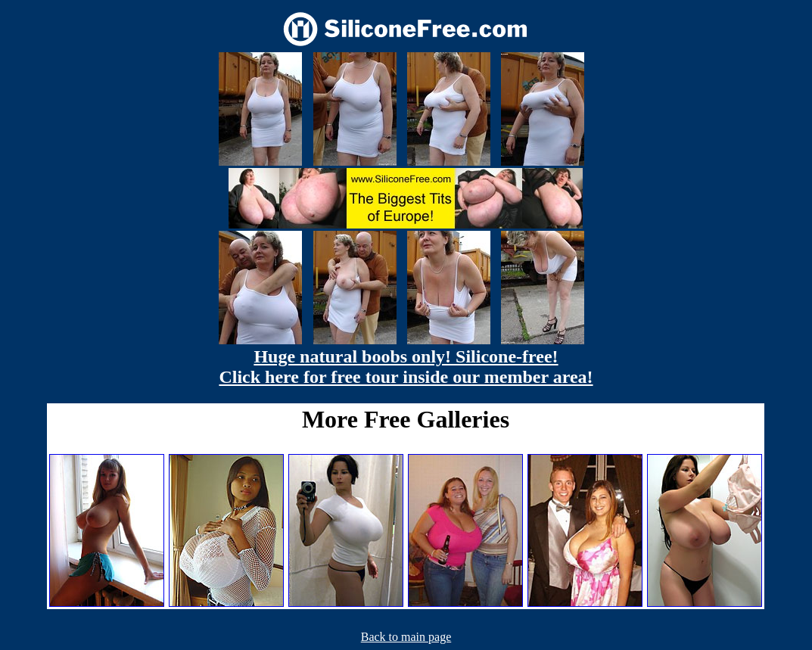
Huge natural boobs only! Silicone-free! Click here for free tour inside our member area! (406, 367)
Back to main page (406, 636)
